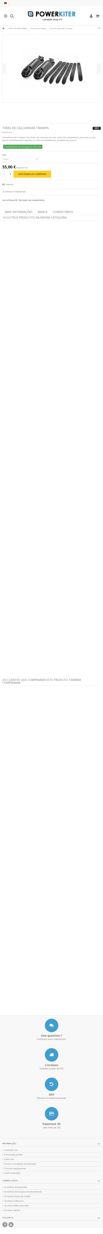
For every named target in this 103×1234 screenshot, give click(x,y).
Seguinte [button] (99, 68)
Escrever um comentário (32, 200)
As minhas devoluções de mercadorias (23, 1191)
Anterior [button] (4, 68)
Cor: (4, 155)
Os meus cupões (12, 1210)
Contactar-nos (11, 1150)
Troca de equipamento (15, 1168)
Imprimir (9, 184)
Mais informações (18, 212)
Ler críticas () (9, 200)
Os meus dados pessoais (16, 1205)
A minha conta (10, 1180)
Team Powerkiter (12, 1173)
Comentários (63, 212)
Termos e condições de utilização (20, 1164)
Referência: (7, 132)
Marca (42, 212)
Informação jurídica (13, 1154)
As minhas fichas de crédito (17, 1196)
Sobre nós (9, 1159)
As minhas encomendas (15, 1187)
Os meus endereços (14, 1201)
